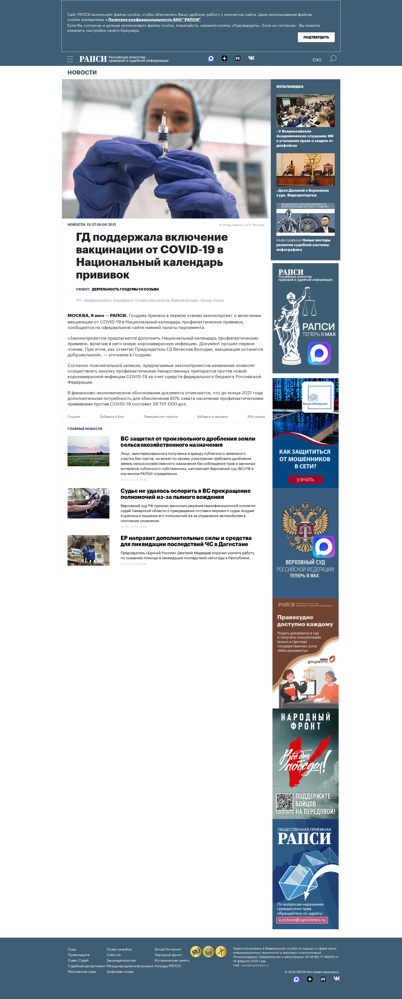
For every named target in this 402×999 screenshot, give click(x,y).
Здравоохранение (97, 299)
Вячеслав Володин (185, 299)
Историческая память (172, 959)
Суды (72, 948)
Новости (82, 73)
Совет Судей (78, 959)
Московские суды (82, 971)
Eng (317, 59)
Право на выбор (119, 948)
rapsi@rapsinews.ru (255, 964)
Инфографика (288, 240)
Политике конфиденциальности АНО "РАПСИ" (154, 20)
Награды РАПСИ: (168, 965)
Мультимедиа (289, 86)
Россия (218, 299)
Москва (206, 299)
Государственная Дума (152, 299)
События (114, 954)
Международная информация (130, 965)
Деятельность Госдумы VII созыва (125, 289)
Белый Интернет (168, 948)
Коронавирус (123, 299)
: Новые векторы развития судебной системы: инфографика (303, 244)
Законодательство (121, 959)
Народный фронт (168, 954)
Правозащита (78, 954)
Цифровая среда (120, 971)
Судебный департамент (87, 965)
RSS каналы (256, 416)
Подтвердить (316, 37)
